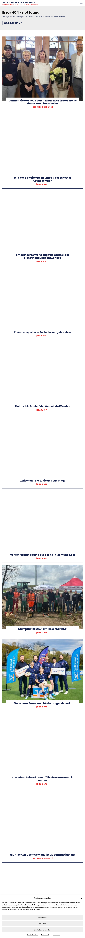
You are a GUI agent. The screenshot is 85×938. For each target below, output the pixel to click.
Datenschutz (45, 935)
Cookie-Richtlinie (32, 935)
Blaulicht (42, 261)
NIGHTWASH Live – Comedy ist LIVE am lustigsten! (42, 855)
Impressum (56, 935)
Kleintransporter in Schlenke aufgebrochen (42, 332)
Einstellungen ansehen (42, 930)
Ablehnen (42, 924)
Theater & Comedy (42, 858)
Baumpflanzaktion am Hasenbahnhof (42, 629)
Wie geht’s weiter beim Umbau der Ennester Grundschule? (42, 179)
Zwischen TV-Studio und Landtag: (42, 480)
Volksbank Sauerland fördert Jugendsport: (42, 703)
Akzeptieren (42, 918)
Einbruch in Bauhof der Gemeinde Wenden (42, 406)
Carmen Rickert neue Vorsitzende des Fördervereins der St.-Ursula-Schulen (42, 102)
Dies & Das (42, 184)
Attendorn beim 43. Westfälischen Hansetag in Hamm (42, 779)
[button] (81, 898)
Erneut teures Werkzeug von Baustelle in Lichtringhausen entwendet (42, 256)
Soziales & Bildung (42, 107)
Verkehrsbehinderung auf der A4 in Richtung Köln (42, 555)
